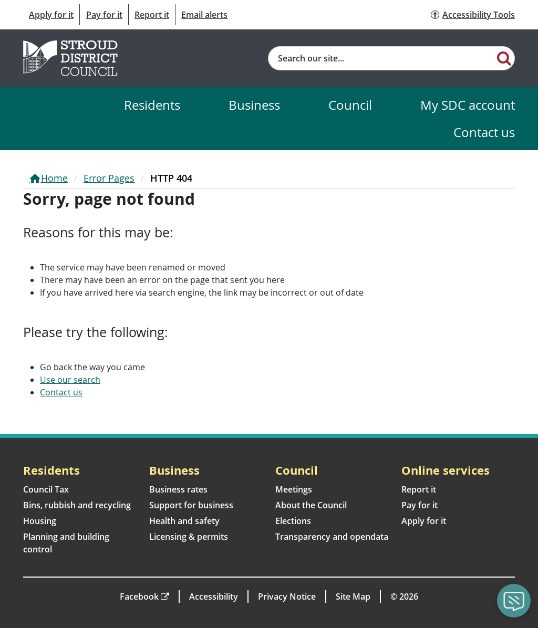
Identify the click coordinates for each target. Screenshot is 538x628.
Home (54, 178)
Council (350, 104)
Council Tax (46, 489)
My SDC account (467, 104)
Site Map (353, 596)
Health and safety (184, 521)
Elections (293, 521)
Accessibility (213, 596)
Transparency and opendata (331, 536)
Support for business (191, 505)
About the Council (311, 505)
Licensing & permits (188, 536)
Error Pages (109, 178)
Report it (151, 14)
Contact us (484, 132)
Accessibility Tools (478, 14)
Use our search (70, 379)
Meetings (293, 489)
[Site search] (381, 58)
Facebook (139, 596)
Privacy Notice (287, 596)
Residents (152, 104)
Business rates (178, 489)
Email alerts (204, 14)
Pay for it (104, 14)
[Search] (504, 58)
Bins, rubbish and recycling (77, 505)
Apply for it (51, 14)
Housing (39, 521)
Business (254, 104)
